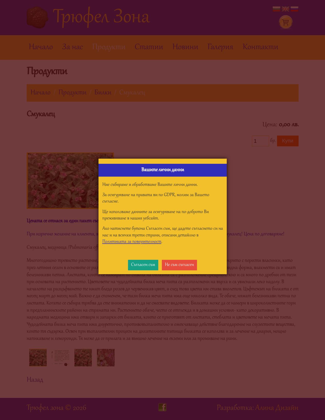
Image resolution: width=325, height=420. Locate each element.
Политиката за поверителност (131, 242)
